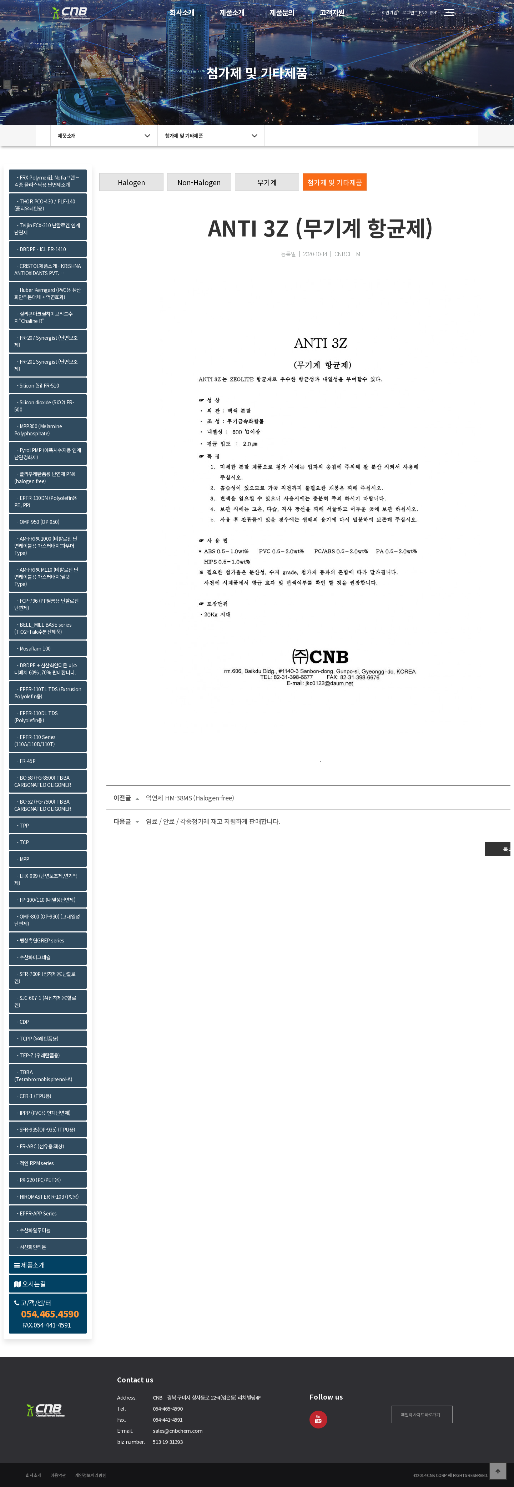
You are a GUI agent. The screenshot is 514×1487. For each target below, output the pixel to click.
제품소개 (232, 12)
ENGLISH (427, 12)
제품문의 (281, 12)
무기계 (267, 182)
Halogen (131, 182)
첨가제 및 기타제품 (335, 182)
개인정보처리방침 (90, 1475)
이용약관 (58, 1475)
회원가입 (389, 12)
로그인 (408, 12)
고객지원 (331, 12)
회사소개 (182, 12)
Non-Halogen (199, 182)
